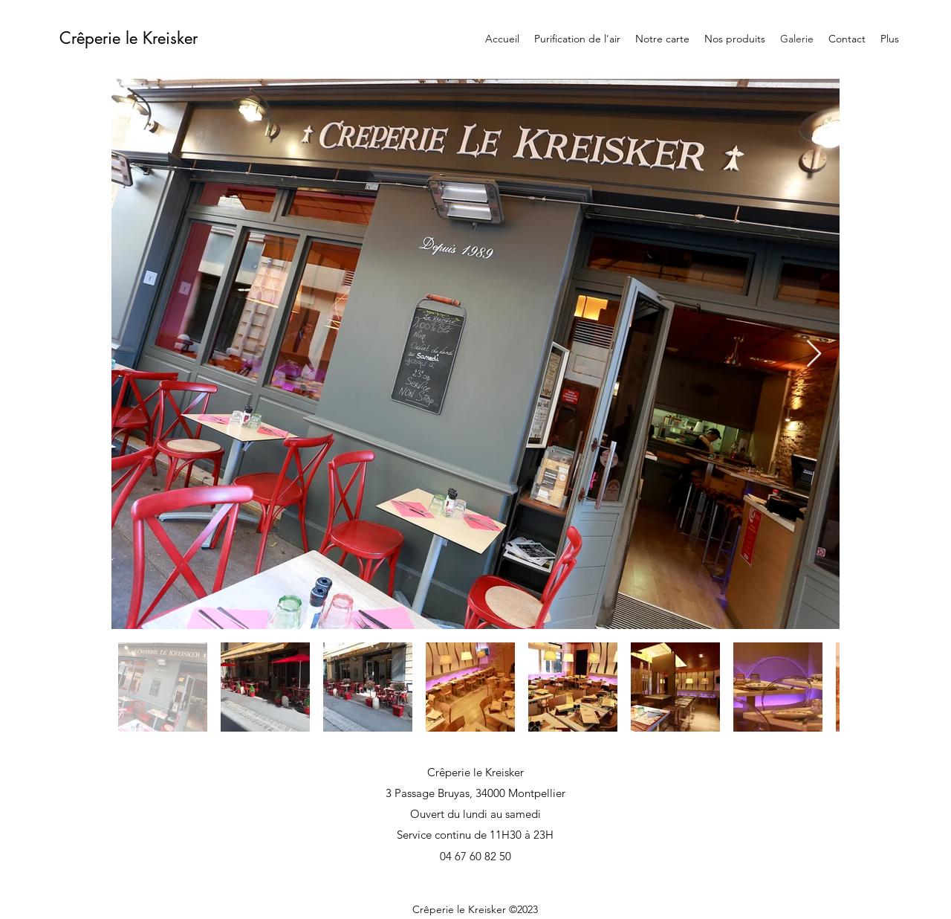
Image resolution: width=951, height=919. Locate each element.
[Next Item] (813, 354)
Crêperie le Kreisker (128, 38)
